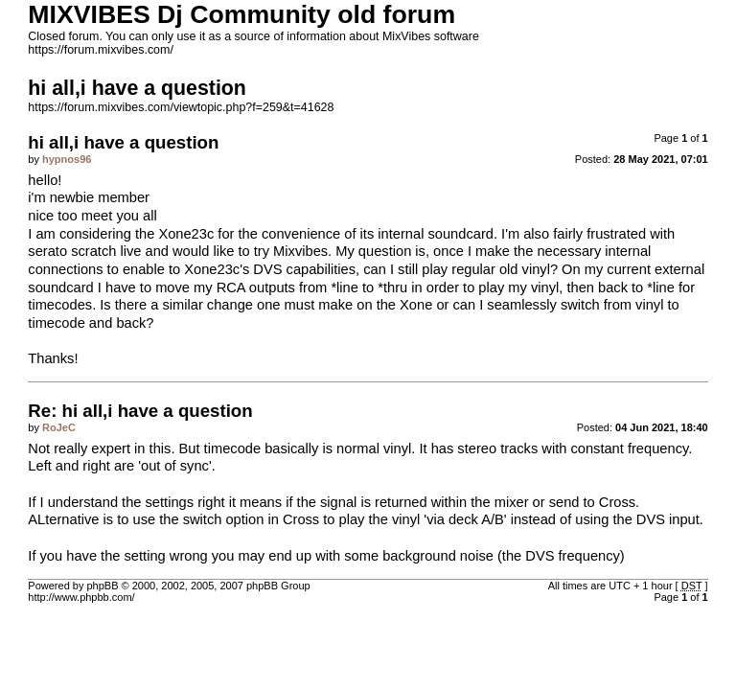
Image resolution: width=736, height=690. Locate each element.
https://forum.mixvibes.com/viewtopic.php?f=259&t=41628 (181, 107)
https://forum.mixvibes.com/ (100, 50)
